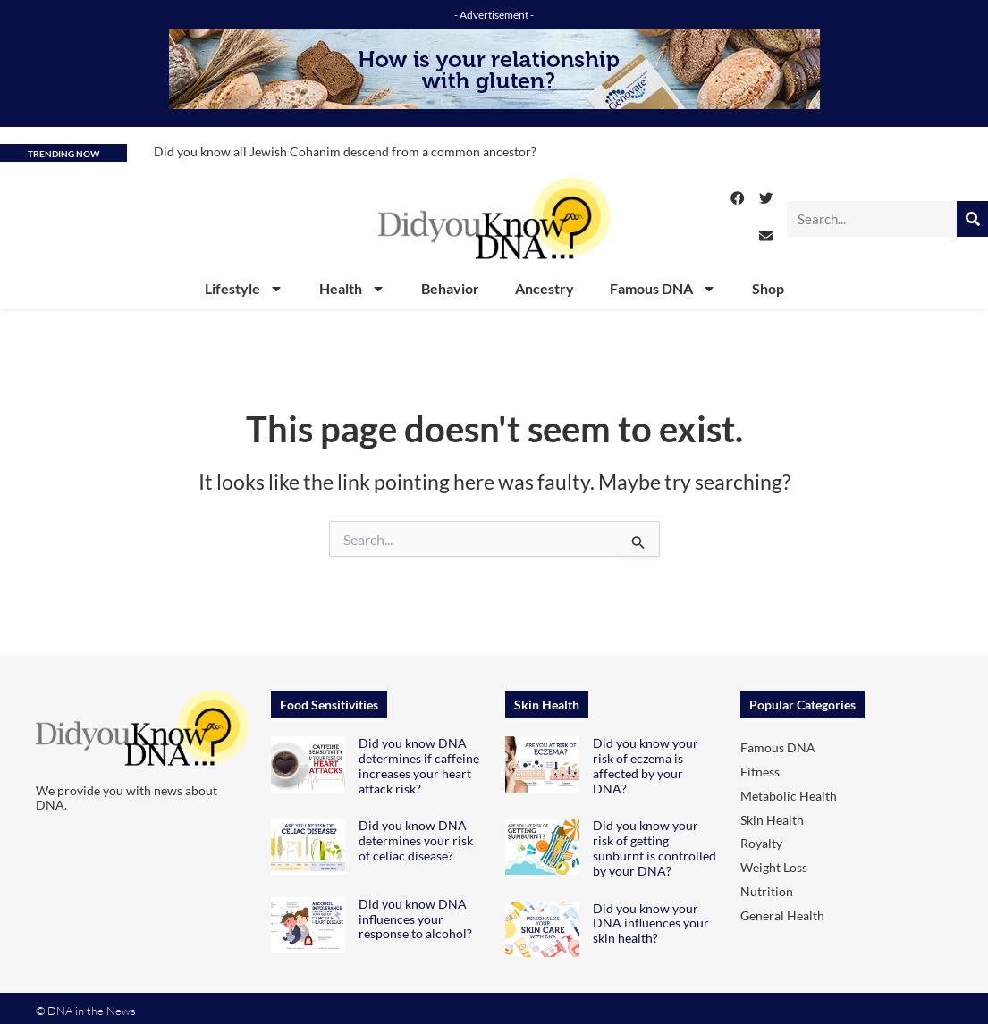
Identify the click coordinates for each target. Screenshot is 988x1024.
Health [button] (352, 289)
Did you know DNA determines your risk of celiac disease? (416, 840)
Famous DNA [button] (663, 289)
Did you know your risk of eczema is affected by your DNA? (645, 765)
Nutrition (766, 891)
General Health (782, 915)
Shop (768, 288)
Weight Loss (773, 867)
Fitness (760, 771)
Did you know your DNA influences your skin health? (651, 923)
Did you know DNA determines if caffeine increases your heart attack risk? (419, 765)
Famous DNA (777, 747)
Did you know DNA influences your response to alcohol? (415, 919)
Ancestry (544, 288)
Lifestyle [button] (244, 289)
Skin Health (772, 819)
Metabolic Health (788, 795)
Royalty (761, 843)
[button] (737, 198)
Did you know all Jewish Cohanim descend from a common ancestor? (345, 151)
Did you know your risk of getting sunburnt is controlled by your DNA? (654, 847)
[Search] (972, 219)
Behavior (450, 288)
